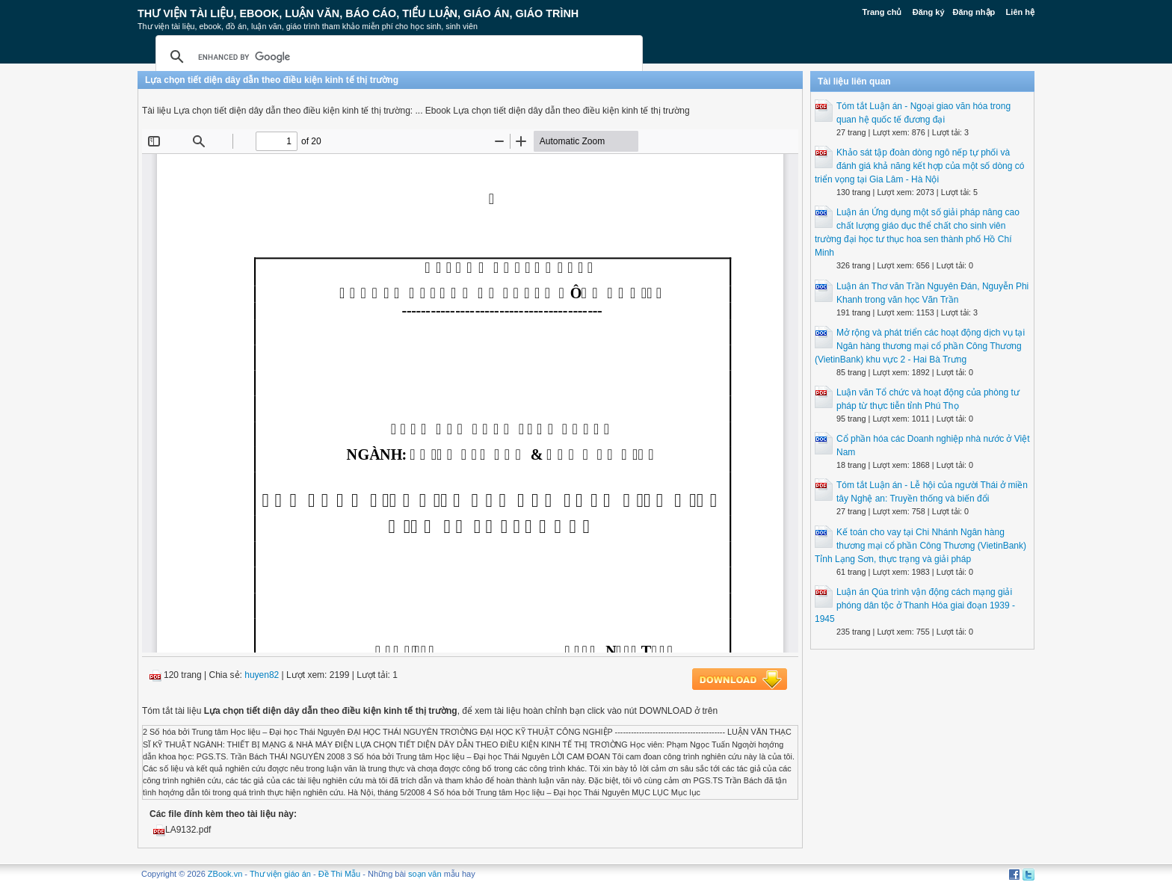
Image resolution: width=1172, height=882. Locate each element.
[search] (397, 57)
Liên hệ (1020, 11)
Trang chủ (882, 11)
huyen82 (261, 675)
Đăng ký (929, 11)
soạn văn (425, 873)
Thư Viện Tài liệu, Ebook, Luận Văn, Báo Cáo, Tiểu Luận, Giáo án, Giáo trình (358, 13)
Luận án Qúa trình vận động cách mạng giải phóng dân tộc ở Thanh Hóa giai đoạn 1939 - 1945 (915, 605)
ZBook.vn (225, 873)
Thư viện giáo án (280, 873)
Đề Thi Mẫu (339, 873)
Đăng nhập (974, 11)
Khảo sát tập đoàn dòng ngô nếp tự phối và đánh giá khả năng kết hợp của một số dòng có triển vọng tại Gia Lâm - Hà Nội (919, 166)
